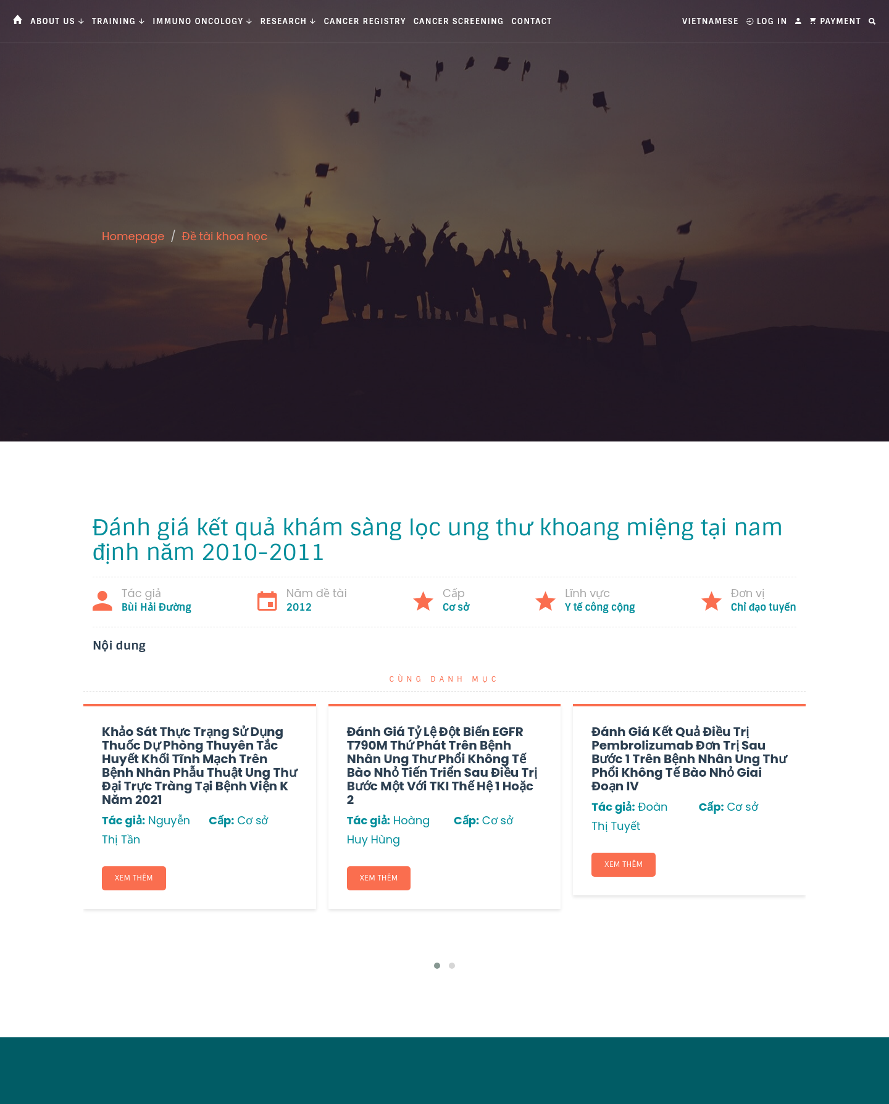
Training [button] (118, 21)
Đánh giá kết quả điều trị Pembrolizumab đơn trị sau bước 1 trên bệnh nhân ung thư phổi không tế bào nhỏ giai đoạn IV (689, 759)
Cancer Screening (459, 21)
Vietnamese (710, 21)
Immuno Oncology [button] (202, 21)
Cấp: (221, 820)
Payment (835, 21)
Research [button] (288, 21)
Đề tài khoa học (225, 236)
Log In (767, 21)
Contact (531, 21)
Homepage (133, 236)
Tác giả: (123, 820)
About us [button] (57, 21)
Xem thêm (134, 878)
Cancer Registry (365, 21)
